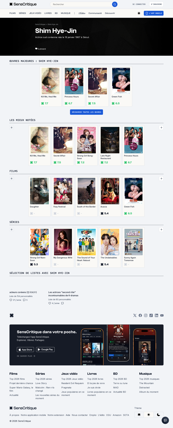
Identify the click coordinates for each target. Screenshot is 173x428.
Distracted (144, 387)
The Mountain (146, 383)
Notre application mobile (33, 415)
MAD (116, 387)
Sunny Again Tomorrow (130, 258)
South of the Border (86, 207)
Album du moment (148, 392)
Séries (40, 374)
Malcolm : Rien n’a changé (44, 389)
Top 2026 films (17, 379)
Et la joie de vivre (96, 383)
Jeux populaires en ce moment (72, 393)
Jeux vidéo (69, 374)
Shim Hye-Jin (53, 24)
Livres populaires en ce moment (99, 393)
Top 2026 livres (95, 379)
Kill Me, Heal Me (48, 96)
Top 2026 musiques (149, 379)
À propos (14, 415)
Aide (68, 415)
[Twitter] (135, 316)
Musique (145, 374)
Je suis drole (93, 387)
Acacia (104, 207)
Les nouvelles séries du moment (47, 397)
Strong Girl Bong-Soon (85, 157)
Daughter (34, 207)
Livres (92, 374)
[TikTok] (151, 316)
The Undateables (109, 257)
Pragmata (66, 387)
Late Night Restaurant (106, 157)
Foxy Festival (60, 207)
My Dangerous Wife (63, 257)
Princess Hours (72, 96)
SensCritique (40, 24)
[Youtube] (162, 316)
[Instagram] (145, 316)
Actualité (13, 395)
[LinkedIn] (156, 316)
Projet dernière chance (21, 383)
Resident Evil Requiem (72, 383)
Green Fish (117, 96)
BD (115, 374)
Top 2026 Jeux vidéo (72, 379)
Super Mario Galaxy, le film (21, 389)
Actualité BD (119, 392)
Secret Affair (94, 96)
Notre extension (56, 415)
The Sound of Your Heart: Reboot (86, 258)
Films (13, 374)
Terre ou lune (120, 383)
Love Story (41, 383)
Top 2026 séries (43, 379)
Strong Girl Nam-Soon (38, 258)
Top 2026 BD (120, 379)
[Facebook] (140, 316)
